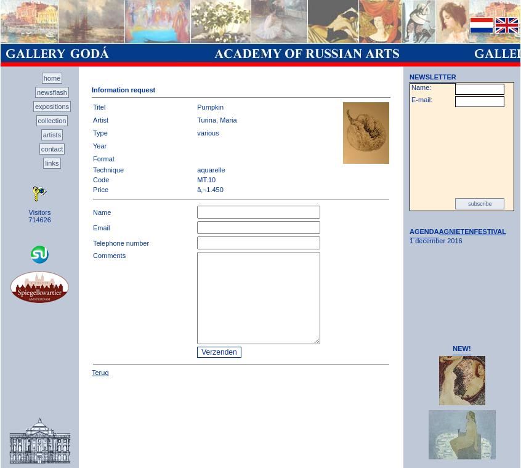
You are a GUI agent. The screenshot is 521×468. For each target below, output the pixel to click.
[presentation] (461, 152)
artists (52, 135)
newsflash (52, 92)
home (52, 78)
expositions (52, 106)
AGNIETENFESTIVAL (472, 231)
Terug (100, 372)
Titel (99, 107)
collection (52, 120)
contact (52, 149)
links (52, 163)
